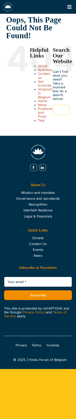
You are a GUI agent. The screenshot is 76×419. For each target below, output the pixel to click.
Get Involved (44, 83)
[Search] (58, 110)
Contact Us (38, 244)
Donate (38, 238)
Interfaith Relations (38, 210)
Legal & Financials (38, 216)
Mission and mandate (38, 193)
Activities (45, 70)
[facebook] (33, 167)
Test (41, 120)
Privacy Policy (33, 312)
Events (38, 250)
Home (42, 101)
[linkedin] (42, 167)
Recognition (38, 204)
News (42, 105)
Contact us (44, 76)
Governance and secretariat (38, 198)
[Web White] (8, 4)
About (42, 66)
